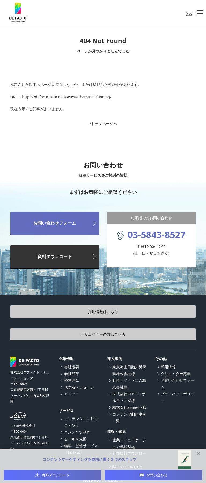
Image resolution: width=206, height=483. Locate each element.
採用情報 (168, 366)
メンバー (71, 393)
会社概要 (71, 366)
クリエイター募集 (176, 373)
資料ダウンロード (55, 256)
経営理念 (71, 380)
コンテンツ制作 (77, 432)
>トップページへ (103, 123)
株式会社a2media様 (129, 407)
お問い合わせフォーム (54, 223)
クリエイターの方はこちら (103, 334)
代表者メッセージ (79, 387)
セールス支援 (75, 439)
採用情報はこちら (103, 311)
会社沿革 (71, 373)
